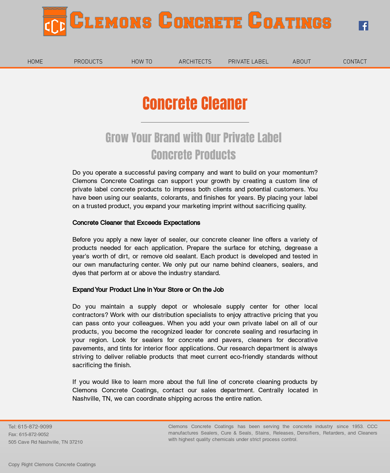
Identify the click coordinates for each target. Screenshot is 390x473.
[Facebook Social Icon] (363, 25)
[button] (88, 62)
